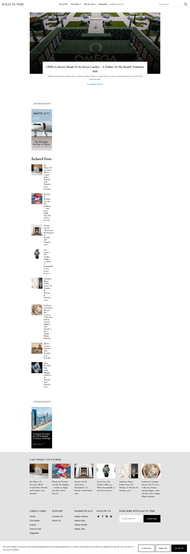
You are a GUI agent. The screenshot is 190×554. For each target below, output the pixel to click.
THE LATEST (63, 4)
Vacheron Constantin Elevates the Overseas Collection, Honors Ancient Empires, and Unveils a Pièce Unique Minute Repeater (151, 489)
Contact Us (57, 516)
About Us (56, 520)
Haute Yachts (80, 524)
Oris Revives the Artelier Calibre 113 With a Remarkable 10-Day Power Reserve (106, 486)
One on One (89, 4)
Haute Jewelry (81, 516)
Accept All (179, 548)
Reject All (163, 548)
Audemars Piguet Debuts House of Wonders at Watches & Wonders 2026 (128, 486)
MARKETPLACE (116, 4)
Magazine (103, 4)
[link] (98, 516)
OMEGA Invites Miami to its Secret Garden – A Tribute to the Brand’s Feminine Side (95, 69)
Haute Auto (79, 520)
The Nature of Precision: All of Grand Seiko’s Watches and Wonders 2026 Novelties (39, 487)
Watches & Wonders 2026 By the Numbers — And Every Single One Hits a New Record (60, 487)
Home (32, 516)
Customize (146, 548)
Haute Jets (79, 529)
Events (33, 524)
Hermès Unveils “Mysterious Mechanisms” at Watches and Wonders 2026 (83, 487)
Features (75, 4)
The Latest (35, 520)
